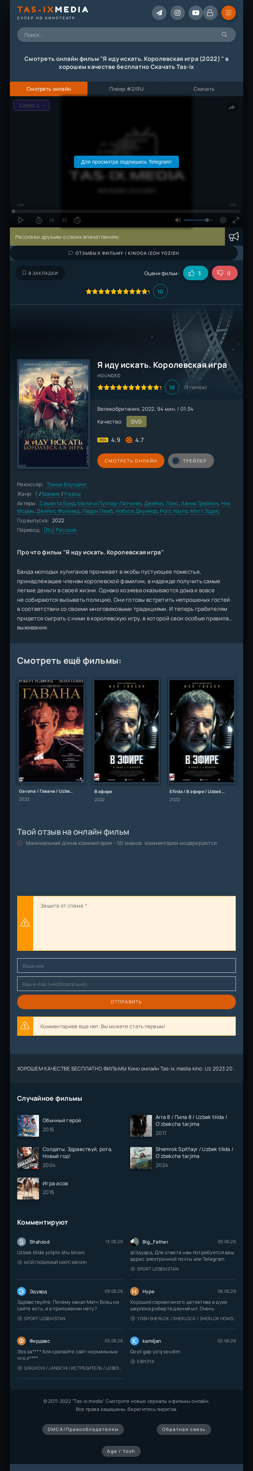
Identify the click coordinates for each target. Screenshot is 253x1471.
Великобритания (118, 408)
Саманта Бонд (57, 503)
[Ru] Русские (60, 529)
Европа (143, 1361)
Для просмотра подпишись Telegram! (126, 162)
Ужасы (72, 493)
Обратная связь (184, 1429)
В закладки (40, 273)
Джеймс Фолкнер (57, 510)
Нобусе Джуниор (136, 510)
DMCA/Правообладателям (83, 1429)
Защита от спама (61, 905)
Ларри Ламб (97, 510)
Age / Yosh (121, 1451)
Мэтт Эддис (205, 510)
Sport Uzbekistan (155, 1269)
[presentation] (95, 931)
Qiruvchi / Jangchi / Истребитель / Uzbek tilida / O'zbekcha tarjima (70, 1368)
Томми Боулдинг (67, 484)
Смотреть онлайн (131, 461)
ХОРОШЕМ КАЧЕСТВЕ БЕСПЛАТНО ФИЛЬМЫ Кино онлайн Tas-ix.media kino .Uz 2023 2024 (128, 1068)
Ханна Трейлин (199, 503)
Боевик (51, 493)
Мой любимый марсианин (52, 1262)
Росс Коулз (173, 510)
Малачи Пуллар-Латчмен (109, 503)
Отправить (126, 1002)
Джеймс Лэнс (161, 503)
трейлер (189, 460)
